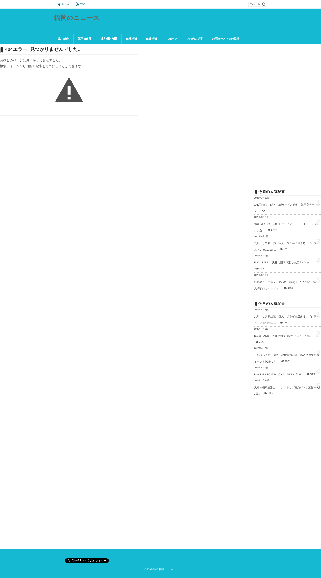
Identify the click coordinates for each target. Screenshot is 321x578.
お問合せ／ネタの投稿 (225, 38)
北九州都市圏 (109, 38)
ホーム (65, 4)
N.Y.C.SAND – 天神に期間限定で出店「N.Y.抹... (282, 262)
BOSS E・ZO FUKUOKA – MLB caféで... (278, 374)
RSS (82, 4)
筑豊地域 (131, 38)
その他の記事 (195, 38)
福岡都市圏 (84, 38)
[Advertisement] (287, 113)
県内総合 (63, 38)
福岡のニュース (77, 17)
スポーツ (171, 38)
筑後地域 (151, 38)
